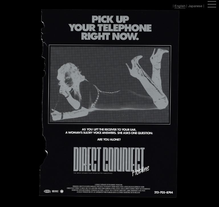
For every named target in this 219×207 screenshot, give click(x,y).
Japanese (195, 6)
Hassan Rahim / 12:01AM (25, 6)
